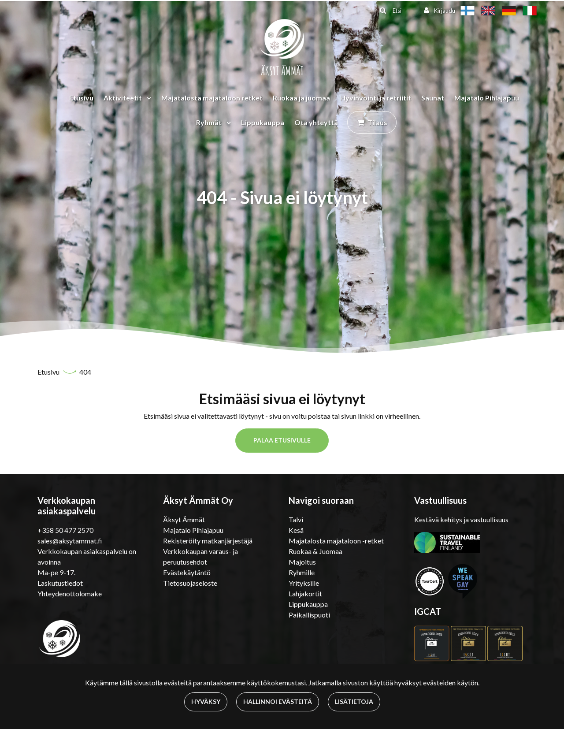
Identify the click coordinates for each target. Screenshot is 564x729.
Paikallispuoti (309, 614)
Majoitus (302, 562)
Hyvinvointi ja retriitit (375, 97)
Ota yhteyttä (316, 122)
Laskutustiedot (60, 583)
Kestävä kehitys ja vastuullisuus (461, 519)
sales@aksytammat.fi (69, 540)
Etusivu (81, 97)
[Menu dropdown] (147, 98)
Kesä (296, 530)
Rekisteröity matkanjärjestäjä (207, 540)
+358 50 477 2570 (65, 530)
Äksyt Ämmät (184, 519)
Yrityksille (304, 583)
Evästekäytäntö (187, 572)
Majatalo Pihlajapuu (486, 97)
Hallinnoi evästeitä (277, 701)
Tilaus (377, 122)
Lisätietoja (354, 701)
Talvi (296, 519)
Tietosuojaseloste (190, 583)
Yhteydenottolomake (69, 593)
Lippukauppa (262, 122)
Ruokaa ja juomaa (301, 97)
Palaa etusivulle (282, 440)
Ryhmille (302, 572)
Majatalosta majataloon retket (212, 97)
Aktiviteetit (123, 97)
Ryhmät (209, 122)
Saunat (432, 97)
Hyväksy (205, 701)
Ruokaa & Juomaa (315, 551)
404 (85, 372)
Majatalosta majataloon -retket (336, 540)
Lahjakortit (305, 593)
